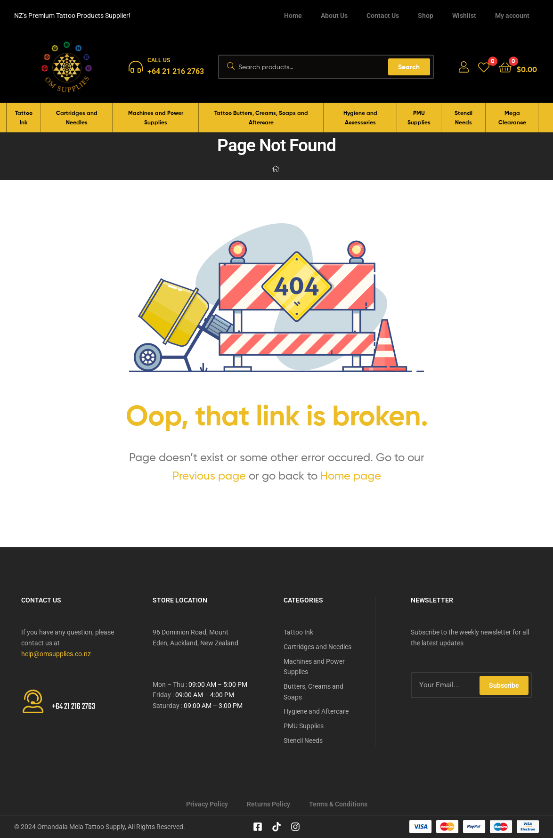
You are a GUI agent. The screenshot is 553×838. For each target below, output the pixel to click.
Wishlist (464, 15)
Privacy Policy (207, 804)
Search (409, 67)
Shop (425, 15)
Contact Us (382, 15)
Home (293, 15)
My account (512, 15)
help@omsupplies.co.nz (56, 654)
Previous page (209, 475)
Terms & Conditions (338, 804)
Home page (350, 475)
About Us (334, 15)
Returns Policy (268, 804)
